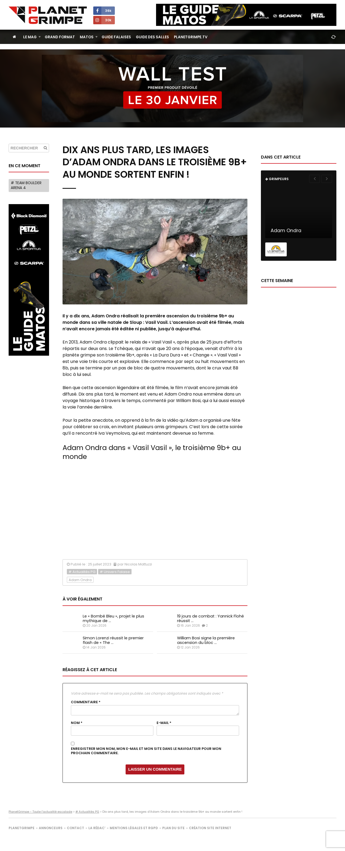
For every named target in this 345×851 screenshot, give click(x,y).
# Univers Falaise (115, 571)
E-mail (164, 723)
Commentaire (86, 702)
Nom (76, 723)
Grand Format (60, 37)
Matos (87, 37)
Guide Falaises (116, 37)
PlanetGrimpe (21, 828)
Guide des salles (152, 37)
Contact (75, 828)
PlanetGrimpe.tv (191, 37)
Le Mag (30, 37)
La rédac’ (96, 828)
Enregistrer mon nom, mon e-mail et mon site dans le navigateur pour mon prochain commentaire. (146, 751)
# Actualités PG (81, 571)
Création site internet (210, 828)
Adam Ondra (80, 580)
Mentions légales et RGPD (134, 828)
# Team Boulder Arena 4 (26, 185)
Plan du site (173, 828)
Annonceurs (51, 828)
